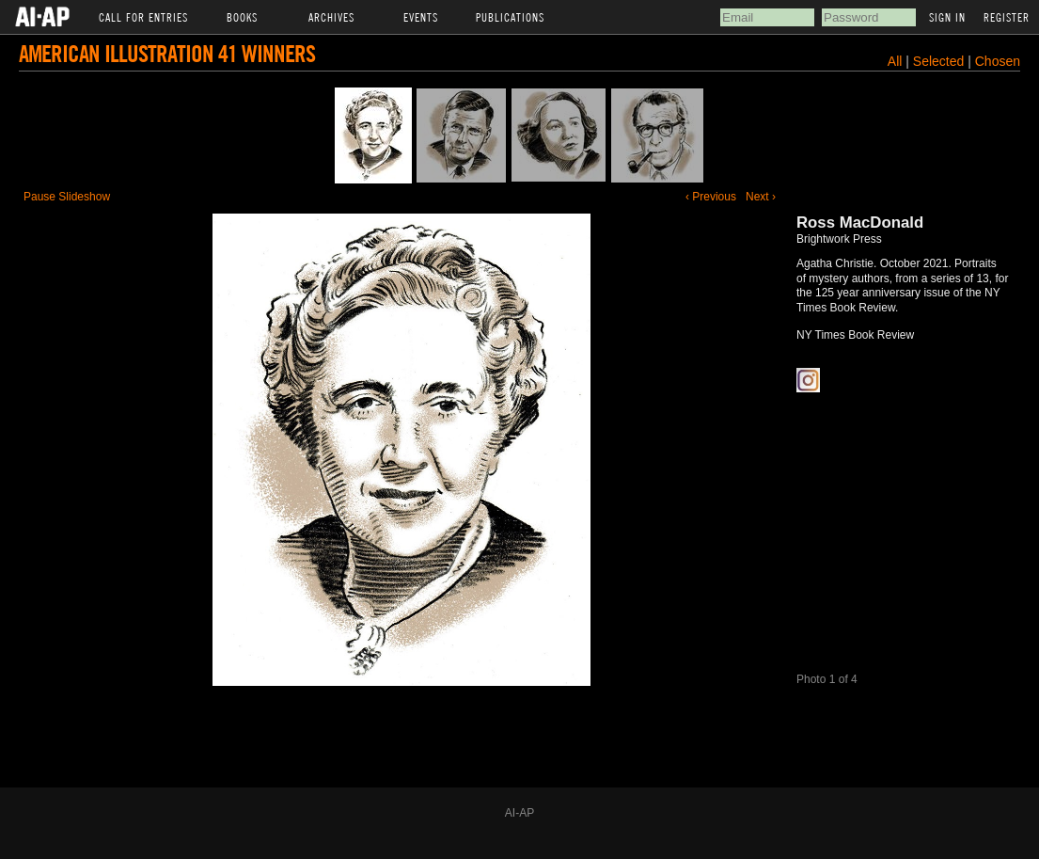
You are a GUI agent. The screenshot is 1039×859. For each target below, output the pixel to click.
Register (1007, 16)
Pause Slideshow (67, 196)
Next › (761, 196)
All (895, 61)
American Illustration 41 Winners (167, 53)
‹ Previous (710, 196)
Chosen (997, 61)
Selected (940, 61)
